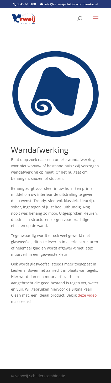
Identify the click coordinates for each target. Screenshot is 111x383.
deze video (87, 295)
